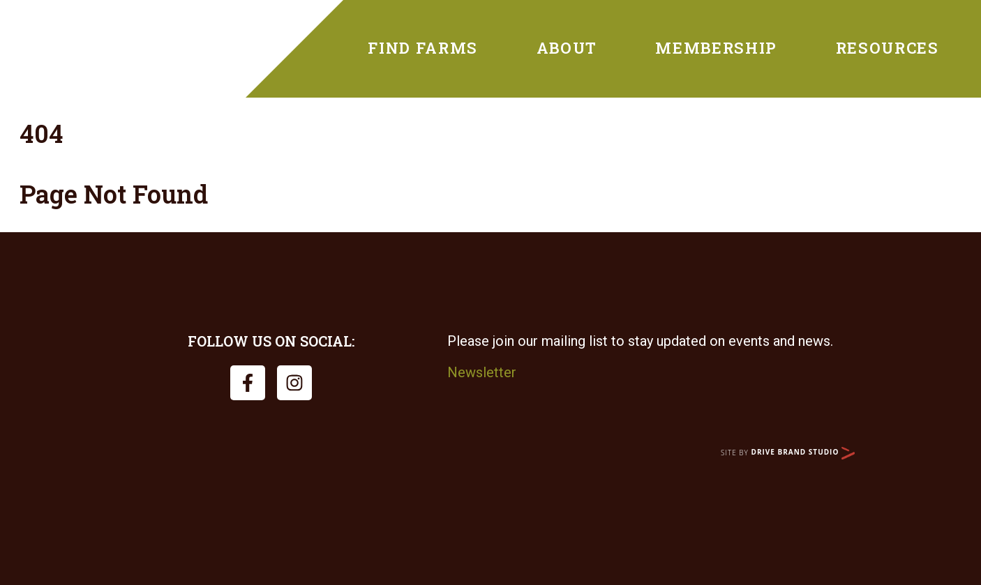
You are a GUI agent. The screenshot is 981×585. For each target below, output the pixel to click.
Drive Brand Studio (803, 452)
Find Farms (423, 48)
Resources (887, 48)
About (567, 48)
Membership (716, 48)
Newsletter (481, 372)
